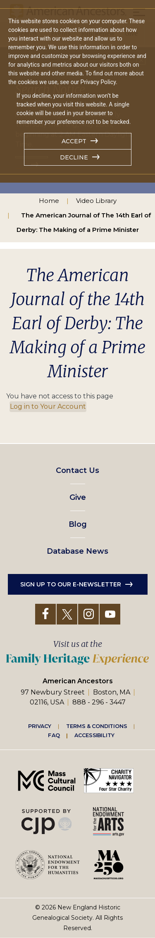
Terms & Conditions (96, 726)
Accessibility (94, 735)
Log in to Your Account (48, 406)
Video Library (96, 201)
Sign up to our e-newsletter (70, 584)
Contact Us (77, 470)
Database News (77, 551)
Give (77, 497)
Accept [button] (74, 141)
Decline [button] (74, 157)
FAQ (54, 735)
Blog (78, 524)
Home (49, 201)
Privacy (39, 726)
